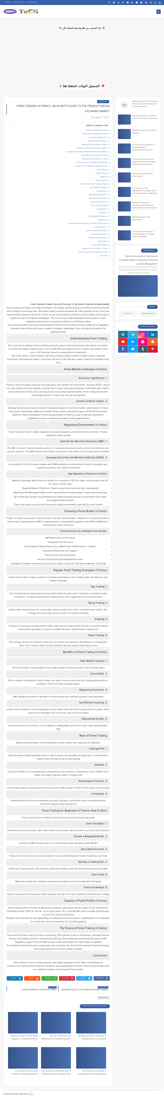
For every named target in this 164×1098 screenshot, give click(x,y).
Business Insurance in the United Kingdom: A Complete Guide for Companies (24, 1038)
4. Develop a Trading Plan (98, 238)
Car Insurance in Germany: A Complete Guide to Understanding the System (92, 1073)
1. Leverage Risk (102, 209)
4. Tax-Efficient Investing (98, 199)
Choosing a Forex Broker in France (95, 159)
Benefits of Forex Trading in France (94, 184)
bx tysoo (6, 1094)
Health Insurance (148, 314)
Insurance (103, 101)
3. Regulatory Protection (98, 195)
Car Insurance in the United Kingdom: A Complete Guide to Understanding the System (25, 1073)
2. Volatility (104, 213)
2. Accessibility (102, 191)
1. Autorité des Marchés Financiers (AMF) (92, 148)
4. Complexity (103, 220)
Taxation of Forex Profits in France (95, 249)
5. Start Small (103, 242)
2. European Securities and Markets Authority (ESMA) (87, 152)
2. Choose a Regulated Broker (97, 231)
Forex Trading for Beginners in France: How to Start (88, 224)
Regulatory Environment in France (95, 145)
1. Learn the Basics (101, 227)
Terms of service (19, 2)
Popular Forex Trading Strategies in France (91, 166)
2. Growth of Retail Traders (97, 141)
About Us (8, 2)
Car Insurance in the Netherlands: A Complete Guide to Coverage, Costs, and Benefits (56, 1073)
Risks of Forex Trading (99, 206)
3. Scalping (104, 177)
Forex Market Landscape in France (95, 134)
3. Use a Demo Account (99, 234)
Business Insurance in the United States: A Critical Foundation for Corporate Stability (144, 104)
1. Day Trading (102, 170)
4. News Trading (102, 181)
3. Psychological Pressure (98, 216)
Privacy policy (32, 2)
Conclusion (104, 256)
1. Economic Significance (98, 138)
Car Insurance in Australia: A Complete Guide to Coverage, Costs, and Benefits (143, 234)
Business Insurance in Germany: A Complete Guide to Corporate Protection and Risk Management (92, 1038)
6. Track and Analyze (100, 245)
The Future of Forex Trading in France (93, 252)
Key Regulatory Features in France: (94, 156)
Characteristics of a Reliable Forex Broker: (92, 163)
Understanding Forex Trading (97, 130)
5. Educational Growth (99, 202)
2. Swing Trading (101, 173)
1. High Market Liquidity (99, 188)
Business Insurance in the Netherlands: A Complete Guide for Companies (56, 1038)
